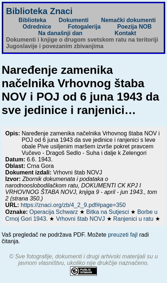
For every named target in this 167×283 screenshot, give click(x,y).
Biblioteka (32, 20)
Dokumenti (74, 20)
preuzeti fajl (123, 235)
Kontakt (125, 33)
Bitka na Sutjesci (108, 212)
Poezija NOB (134, 27)
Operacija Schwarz (54, 212)
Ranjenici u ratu (134, 219)
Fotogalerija (84, 27)
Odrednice (37, 27)
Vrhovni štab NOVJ (81, 219)
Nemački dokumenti (128, 20)
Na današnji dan (60, 33)
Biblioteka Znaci (39, 11)
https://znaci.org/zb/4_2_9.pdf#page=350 (73, 205)
